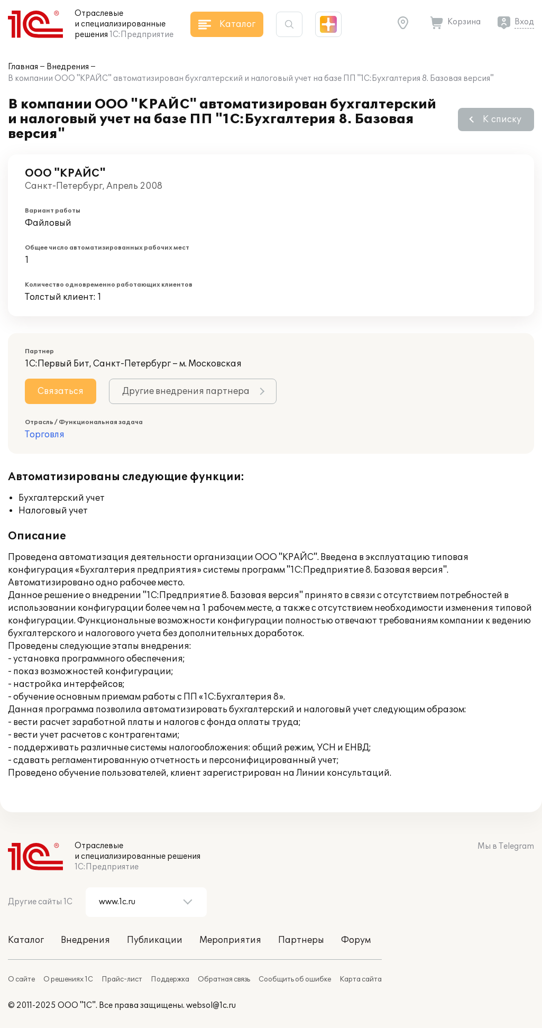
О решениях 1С (68, 979)
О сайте (21, 979)
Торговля (45, 434)
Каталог (26, 940)
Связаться (61, 391)
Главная (23, 66)
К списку (502, 119)
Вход (524, 21)
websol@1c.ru (211, 1005)
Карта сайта (360, 979)
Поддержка (170, 979)
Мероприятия (230, 940)
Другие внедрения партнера (186, 391)
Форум (356, 940)
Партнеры (301, 940)
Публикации (154, 940)
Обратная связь (224, 979)
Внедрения (68, 66)
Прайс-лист (122, 979)
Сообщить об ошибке (295, 979)
